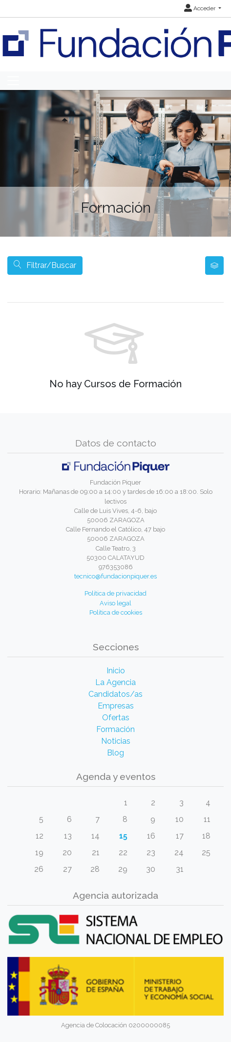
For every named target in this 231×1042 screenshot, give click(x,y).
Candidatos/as (115, 694)
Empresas (116, 705)
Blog (115, 752)
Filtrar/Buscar (45, 265)
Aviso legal (115, 603)
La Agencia (115, 682)
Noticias (115, 741)
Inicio (115, 670)
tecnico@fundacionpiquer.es (115, 576)
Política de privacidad (115, 593)
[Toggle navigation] (13, 80)
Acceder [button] (200, 8)
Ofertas (115, 717)
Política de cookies (115, 612)
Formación (115, 729)
